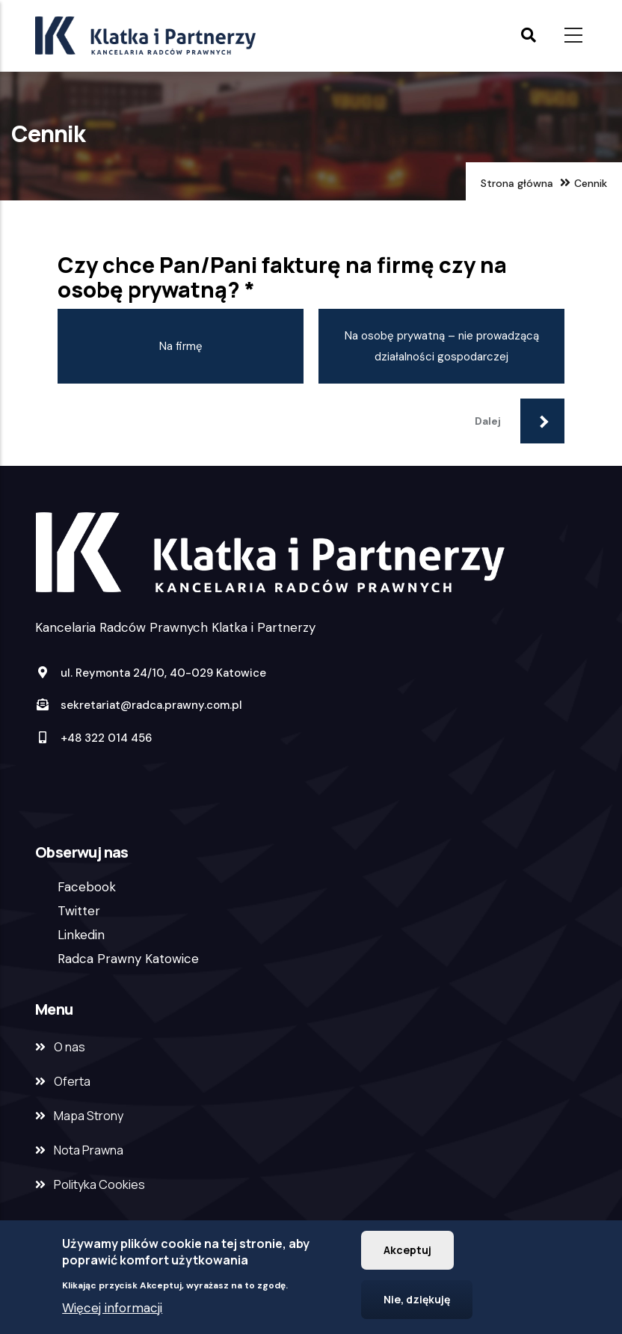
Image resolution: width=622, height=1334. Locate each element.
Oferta (72, 1081)
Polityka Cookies (99, 1184)
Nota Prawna (88, 1150)
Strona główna (517, 183)
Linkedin (81, 934)
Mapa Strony (88, 1115)
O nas (69, 1047)
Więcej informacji (112, 1312)
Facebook (87, 887)
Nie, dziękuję (417, 1304)
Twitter (79, 911)
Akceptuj (407, 1254)
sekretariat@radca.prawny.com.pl (138, 705)
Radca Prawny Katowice (128, 958)
